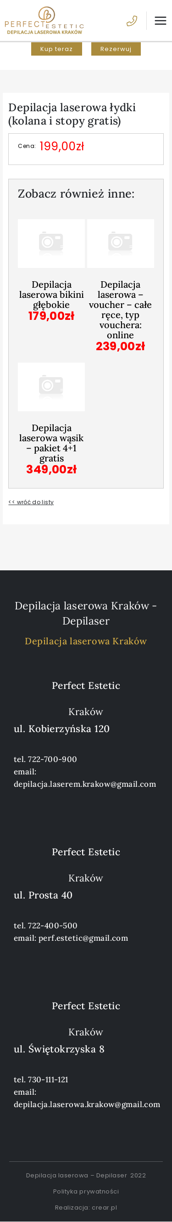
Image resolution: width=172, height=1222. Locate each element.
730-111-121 (48, 1079)
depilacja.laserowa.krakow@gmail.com (87, 1104)
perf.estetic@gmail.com (83, 938)
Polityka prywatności (86, 1191)
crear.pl (104, 1207)
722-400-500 (53, 926)
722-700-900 (53, 759)
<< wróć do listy (31, 502)
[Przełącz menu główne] (156, 20)
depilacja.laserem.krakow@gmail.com (85, 784)
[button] (56, 49)
